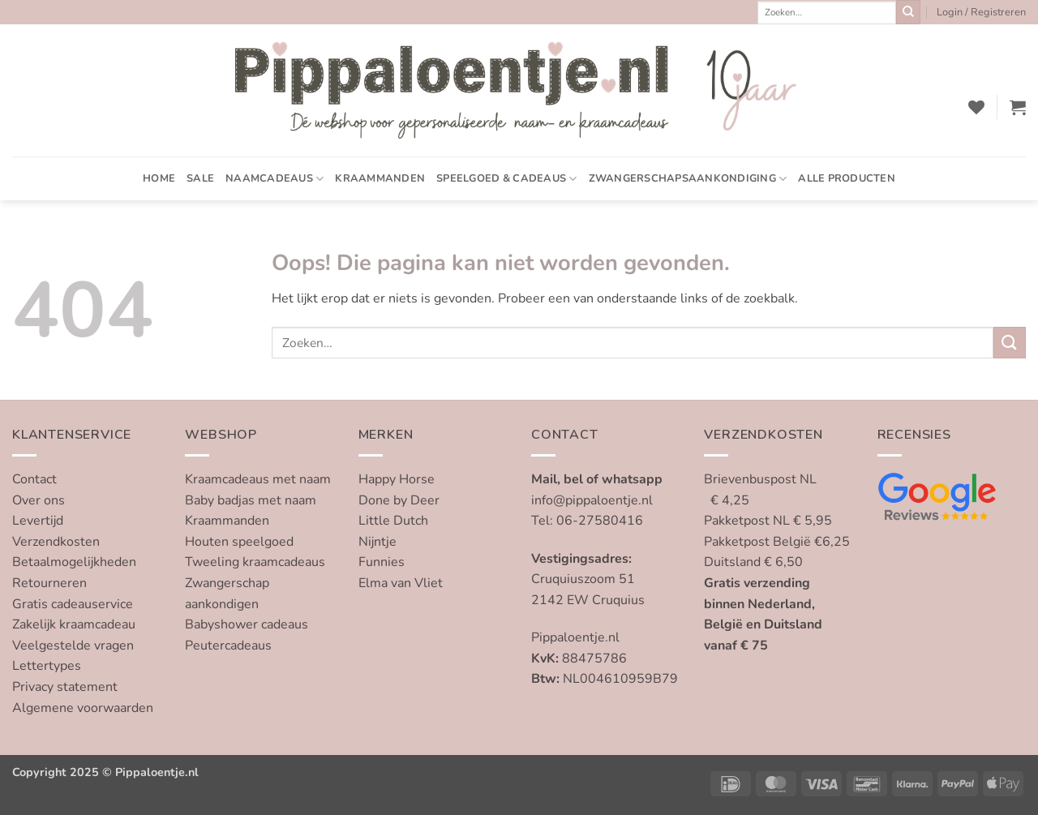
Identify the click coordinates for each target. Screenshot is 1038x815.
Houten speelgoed (239, 542)
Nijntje (377, 542)
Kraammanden (380, 178)
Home (159, 178)
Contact (34, 479)
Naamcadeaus (274, 179)
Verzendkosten (56, 542)
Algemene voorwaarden (82, 708)
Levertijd (37, 521)
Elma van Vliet (400, 583)
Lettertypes (46, 666)
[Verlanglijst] (976, 107)
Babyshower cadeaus (246, 624)
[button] (981, 12)
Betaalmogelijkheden (74, 562)
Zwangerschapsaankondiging (688, 179)
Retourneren (49, 583)
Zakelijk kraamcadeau (73, 624)
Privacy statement (65, 687)
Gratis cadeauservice (72, 604)
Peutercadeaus (228, 645)
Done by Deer (399, 500)
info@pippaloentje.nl (592, 500)
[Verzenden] (908, 12)
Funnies (381, 562)
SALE (200, 178)
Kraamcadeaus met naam (258, 479)
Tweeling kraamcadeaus (255, 562)
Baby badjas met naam (250, 500)
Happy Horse (396, 479)
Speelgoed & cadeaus (506, 179)
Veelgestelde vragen (73, 645)
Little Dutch (393, 521)
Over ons (38, 500)
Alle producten (846, 178)
